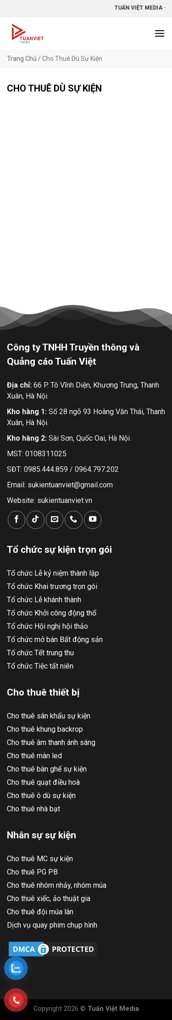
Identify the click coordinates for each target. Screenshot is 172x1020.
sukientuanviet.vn (64, 500)
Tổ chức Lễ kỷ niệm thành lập (53, 573)
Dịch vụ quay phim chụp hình (52, 925)
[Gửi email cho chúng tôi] (54, 520)
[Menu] (159, 33)
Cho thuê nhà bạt (33, 808)
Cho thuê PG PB (32, 872)
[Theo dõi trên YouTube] (92, 520)
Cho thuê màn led (34, 755)
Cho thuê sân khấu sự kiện (48, 716)
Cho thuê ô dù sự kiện (41, 795)
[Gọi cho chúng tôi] (73, 520)
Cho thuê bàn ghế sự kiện (47, 769)
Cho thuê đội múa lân (40, 911)
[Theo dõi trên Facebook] (16, 520)
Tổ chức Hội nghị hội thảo (47, 626)
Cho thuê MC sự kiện (40, 858)
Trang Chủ (22, 58)
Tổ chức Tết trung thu (40, 652)
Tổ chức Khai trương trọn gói (52, 586)
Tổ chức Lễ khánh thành (44, 599)
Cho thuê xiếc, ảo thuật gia (48, 898)
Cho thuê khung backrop (45, 729)
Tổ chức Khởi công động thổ (51, 613)
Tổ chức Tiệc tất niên (40, 666)
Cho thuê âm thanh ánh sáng (51, 742)
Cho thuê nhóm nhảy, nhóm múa (56, 885)
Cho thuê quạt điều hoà (43, 782)
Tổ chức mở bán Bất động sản (55, 639)
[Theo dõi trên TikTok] (35, 520)
